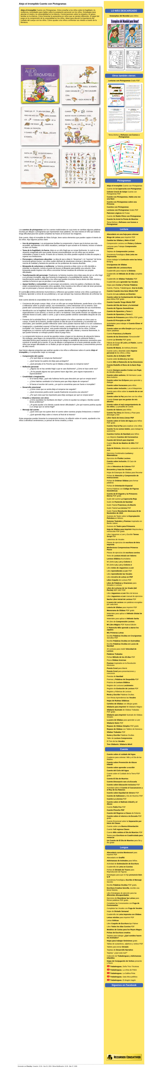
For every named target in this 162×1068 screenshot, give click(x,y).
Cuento (119, 334)
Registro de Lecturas (120, 685)
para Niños (124, 16)
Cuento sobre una (122, 826)
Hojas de (118, 911)
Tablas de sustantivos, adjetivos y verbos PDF (125, 944)
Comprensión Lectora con (124, 243)
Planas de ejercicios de (123, 553)
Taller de (119, 738)
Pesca (116, 660)
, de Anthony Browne (122, 348)
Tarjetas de (120, 251)
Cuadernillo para (122, 282)
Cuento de (124, 189)
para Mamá (117, 668)
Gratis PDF (124, 81)
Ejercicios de (118, 458)
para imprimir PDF (120, 917)
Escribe (123, 641)
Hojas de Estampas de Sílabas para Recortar (124, 473)
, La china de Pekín (122, 970)
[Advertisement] (61, 44)
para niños (121, 385)
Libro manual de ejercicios (125, 596)
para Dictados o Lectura (121, 584)
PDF (121, 599)
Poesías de (115, 676)
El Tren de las (116, 741)
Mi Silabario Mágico (124, 707)
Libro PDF (119, 571)
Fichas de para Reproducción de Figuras (120, 871)
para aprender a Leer (123, 720)
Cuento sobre (120, 359)
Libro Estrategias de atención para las (122, 894)
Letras (113, 920)
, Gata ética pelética (122, 977)
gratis (122, 941)
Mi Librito (119, 562)
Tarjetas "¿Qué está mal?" (117, 953)
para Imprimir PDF (121, 237)
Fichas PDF (121, 657)
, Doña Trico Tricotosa (123, 966)
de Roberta (123, 813)
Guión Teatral (121, 505)
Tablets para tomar (117, 947)
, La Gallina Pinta (121, 973)
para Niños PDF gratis (124, 298)
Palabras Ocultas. (121, 695)
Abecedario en (116, 858)
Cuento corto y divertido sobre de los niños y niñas (122, 352)
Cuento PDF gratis (119, 340)
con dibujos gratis (122, 704)
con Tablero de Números (124, 729)
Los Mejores (122, 437)
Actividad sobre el (125, 789)
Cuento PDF (116, 807)
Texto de (121, 556)
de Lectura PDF (119, 580)
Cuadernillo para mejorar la (121, 271)
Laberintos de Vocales (115, 539)
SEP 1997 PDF (122, 589)
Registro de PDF (122, 688)
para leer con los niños (124, 396)
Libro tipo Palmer (122, 923)
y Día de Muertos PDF (125, 796)
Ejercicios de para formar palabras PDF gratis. (123, 899)
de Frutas (118, 213)
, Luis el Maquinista (124, 388)
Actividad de (123, 864)
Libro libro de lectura (122, 593)
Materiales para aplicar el (123, 619)
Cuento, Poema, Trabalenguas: (125, 288)
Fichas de (120, 486)
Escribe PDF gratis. (122, 885)
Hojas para (122, 285)
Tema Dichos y (124, 136)
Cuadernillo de (120, 867)
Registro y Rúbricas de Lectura (119, 692)
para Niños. (122, 861)
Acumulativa (118, 559)
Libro (120, 568)
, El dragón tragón (121, 980)
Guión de (119, 502)
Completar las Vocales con (124, 908)
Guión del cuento (122, 499)
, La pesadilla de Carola (124, 406)
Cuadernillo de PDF (122, 279)
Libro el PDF (121, 466)
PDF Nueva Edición (121, 625)
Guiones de (121, 526)
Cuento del (124, 216)
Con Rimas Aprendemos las (121, 698)
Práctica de (118, 682)
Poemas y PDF (123, 679)
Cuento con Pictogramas (124, 186)
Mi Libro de (120, 622)
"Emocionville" (123, 337)
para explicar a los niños (124, 426)
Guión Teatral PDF (119, 508)
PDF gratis (120, 610)
